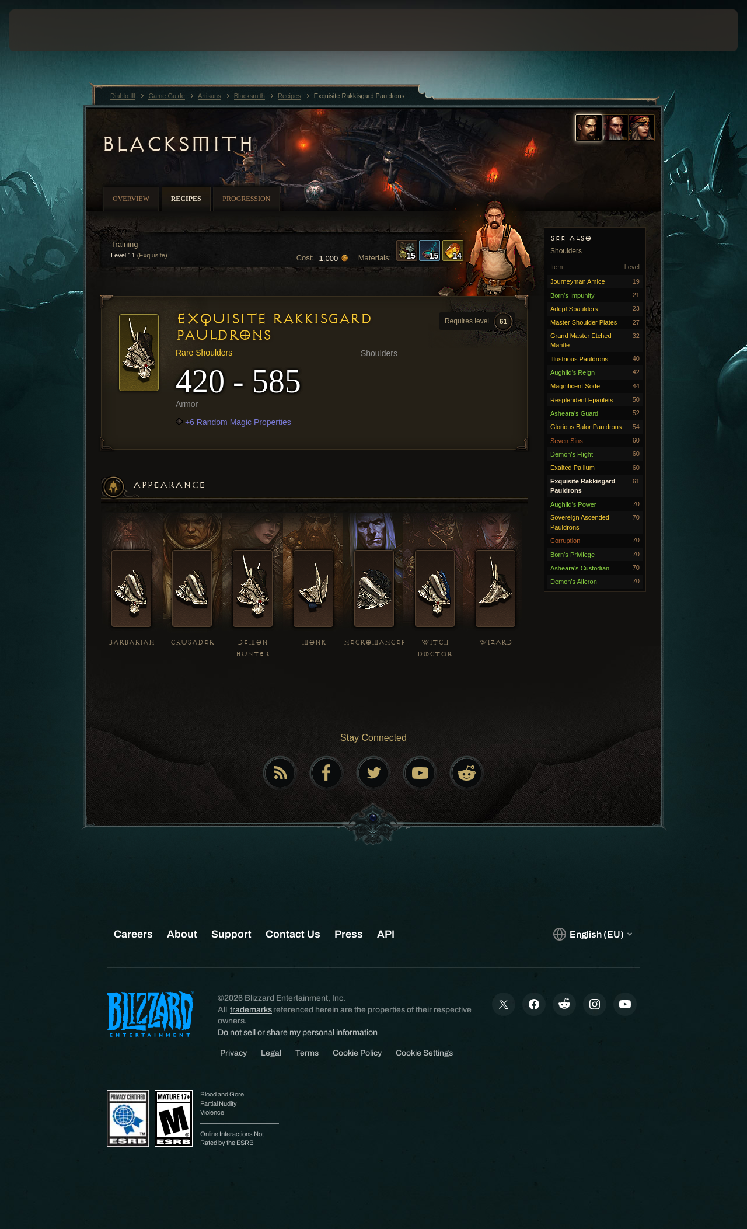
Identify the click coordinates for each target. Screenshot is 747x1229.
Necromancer (375, 642)
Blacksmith (177, 144)
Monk (314, 642)
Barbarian (132, 642)
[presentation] (45, 30)
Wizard (495, 642)
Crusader (192, 642)
